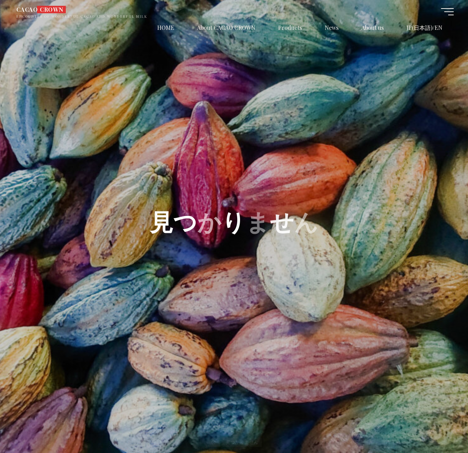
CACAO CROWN (40, 9)
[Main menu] (447, 11)
